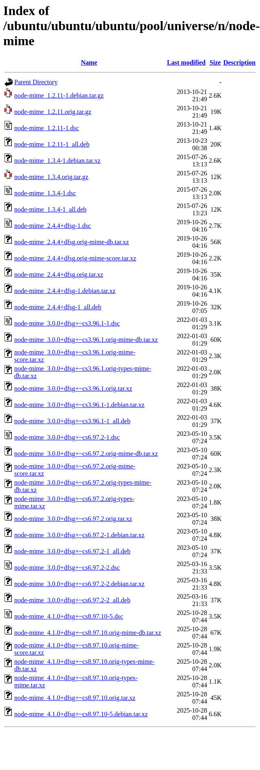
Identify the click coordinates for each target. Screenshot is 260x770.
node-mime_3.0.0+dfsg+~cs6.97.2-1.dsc (67, 437)
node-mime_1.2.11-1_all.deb (52, 144)
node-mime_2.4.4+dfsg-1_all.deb (57, 307)
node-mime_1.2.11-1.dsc (46, 128)
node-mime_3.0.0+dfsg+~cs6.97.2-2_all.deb (72, 600)
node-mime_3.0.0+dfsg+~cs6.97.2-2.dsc (67, 567)
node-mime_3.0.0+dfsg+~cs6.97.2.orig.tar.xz (73, 518)
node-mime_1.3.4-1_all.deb (50, 209)
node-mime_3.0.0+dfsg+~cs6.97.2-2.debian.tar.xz (79, 583)
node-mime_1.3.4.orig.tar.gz (51, 176)
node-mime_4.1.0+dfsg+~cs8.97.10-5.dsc (68, 616)
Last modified (186, 62)
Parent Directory (35, 82)
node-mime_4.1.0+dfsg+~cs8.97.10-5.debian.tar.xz (81, 714)
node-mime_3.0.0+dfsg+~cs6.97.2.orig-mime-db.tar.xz (86, 453)
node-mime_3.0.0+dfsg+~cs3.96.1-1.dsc (67, 323)
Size (215, 62)
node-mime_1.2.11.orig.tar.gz (52, 111)
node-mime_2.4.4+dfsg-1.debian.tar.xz (65, 290)
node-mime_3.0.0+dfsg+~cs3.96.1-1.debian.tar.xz (79, 404)
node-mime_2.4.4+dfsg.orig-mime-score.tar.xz (75, 258)
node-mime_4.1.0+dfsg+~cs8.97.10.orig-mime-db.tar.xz (87, 632)
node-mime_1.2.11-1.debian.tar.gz (59, 95)
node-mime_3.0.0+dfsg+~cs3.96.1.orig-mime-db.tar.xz (86, 339)
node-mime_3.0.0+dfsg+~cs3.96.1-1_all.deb (72, 421)
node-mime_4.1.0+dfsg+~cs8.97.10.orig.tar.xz (74, 697)
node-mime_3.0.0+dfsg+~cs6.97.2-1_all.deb (72, 551)
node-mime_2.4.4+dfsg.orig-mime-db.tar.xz (71, 241)
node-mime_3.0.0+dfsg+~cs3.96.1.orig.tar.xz (73, 388)
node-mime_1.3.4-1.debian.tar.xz (57, 160)
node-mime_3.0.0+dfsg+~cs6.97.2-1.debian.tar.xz (79, 535)
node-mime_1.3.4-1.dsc (45, 193)
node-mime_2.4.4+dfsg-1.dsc (52, 225)
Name (89, 62)
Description (239, 62)
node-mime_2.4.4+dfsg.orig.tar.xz (58, 274)
